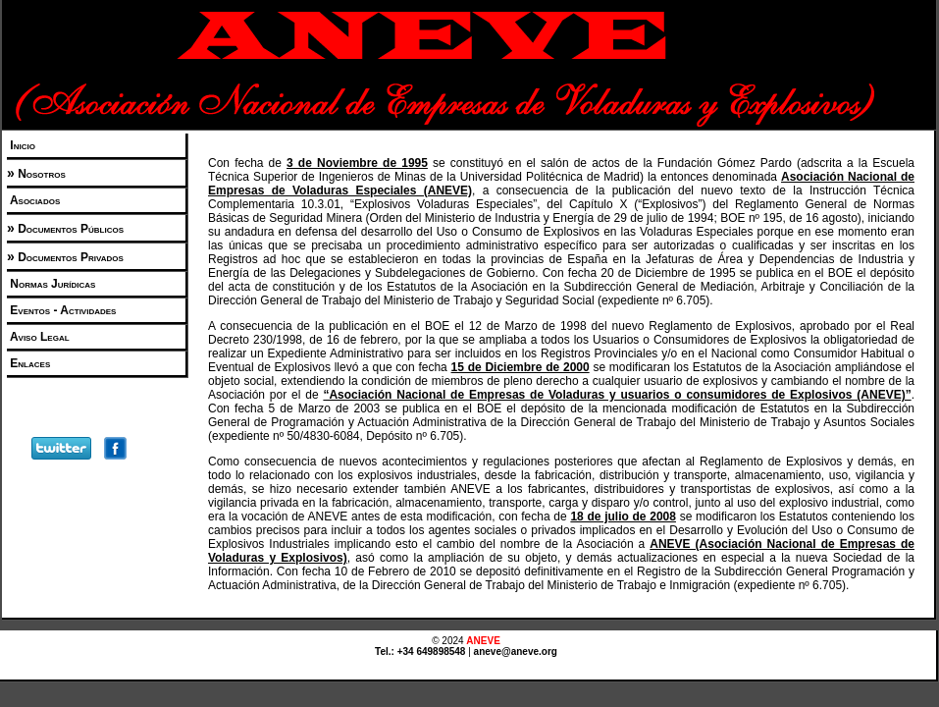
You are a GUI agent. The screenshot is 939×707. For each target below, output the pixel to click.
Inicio (21, 145)
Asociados (33, 200)
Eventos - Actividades (61, 310)
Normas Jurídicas (51, 284)
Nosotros (40, 174)
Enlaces (28, 363)
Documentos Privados (69, 257)
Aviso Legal (38, 337)
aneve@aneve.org (515, 651)
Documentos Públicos (69, 229)
